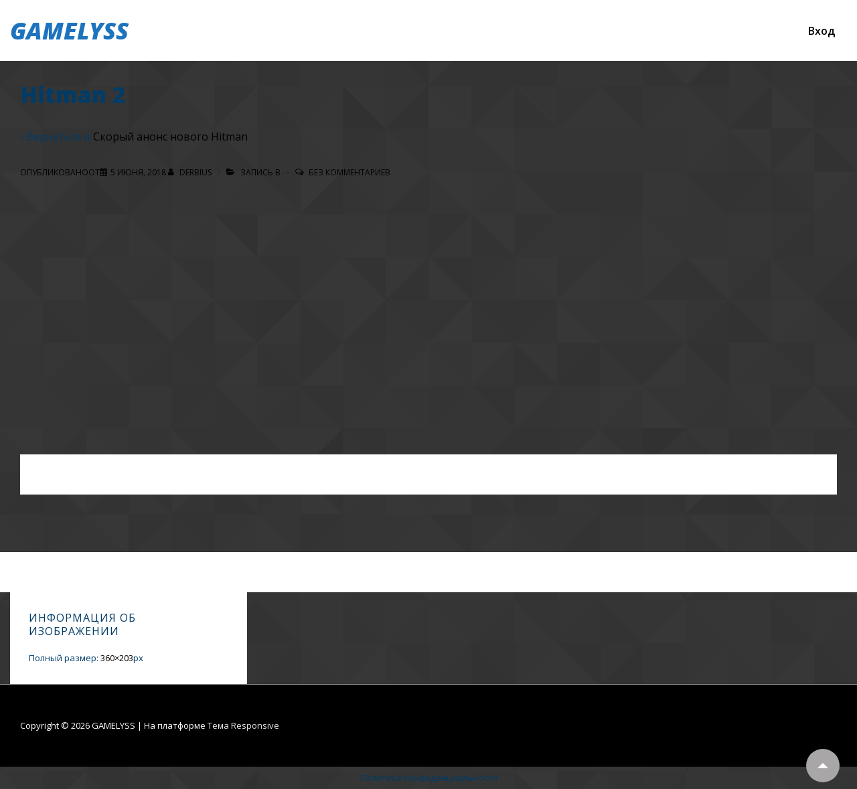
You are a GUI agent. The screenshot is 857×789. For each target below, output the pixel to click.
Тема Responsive (243, 725)
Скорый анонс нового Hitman (170, 136)
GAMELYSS (69, 30)
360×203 (116, 658)
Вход (821, 30)
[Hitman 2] (138, 172)
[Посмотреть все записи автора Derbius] (191, 172)
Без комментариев (349, 172)
